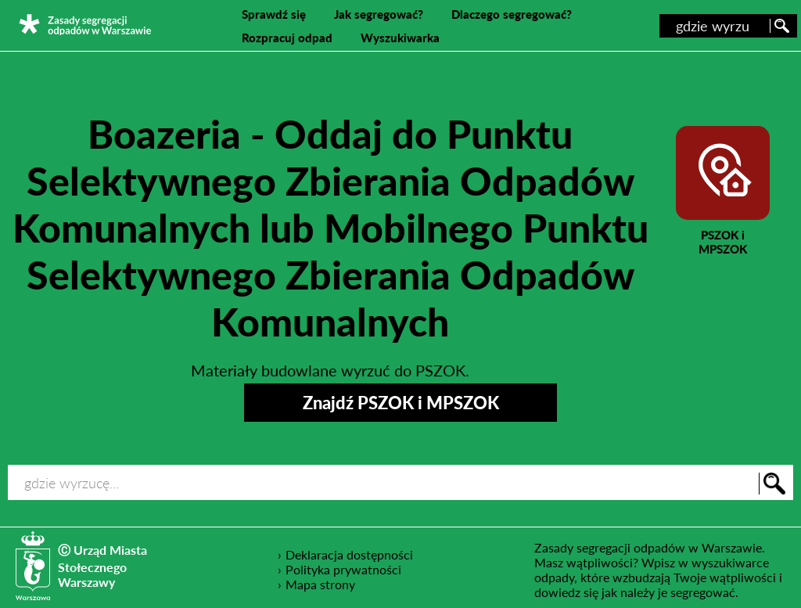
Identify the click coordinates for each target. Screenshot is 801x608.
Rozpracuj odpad (287, 38)
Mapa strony (320, 584)
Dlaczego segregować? (511, 14)
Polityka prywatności (344, 569)
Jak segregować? (378, 14)
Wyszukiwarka (400, 38)
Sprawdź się (274, 14)
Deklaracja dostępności (350, 554)
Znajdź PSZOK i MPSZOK (401, 402)
